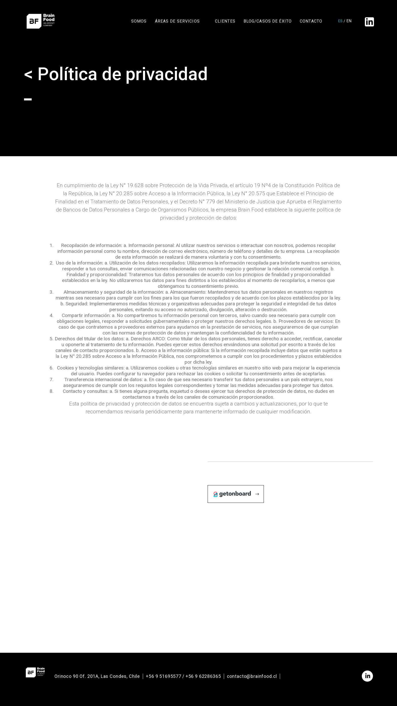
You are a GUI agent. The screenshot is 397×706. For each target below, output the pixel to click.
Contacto (311, 22)
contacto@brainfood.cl (252, 676)
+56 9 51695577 (163, 676)
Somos (139, 22)
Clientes (225, 22)
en (347, 22)
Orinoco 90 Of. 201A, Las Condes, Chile (97, 676)
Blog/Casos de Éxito (268, 22)
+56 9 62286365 (203, 676)
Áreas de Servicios (177, 22)
